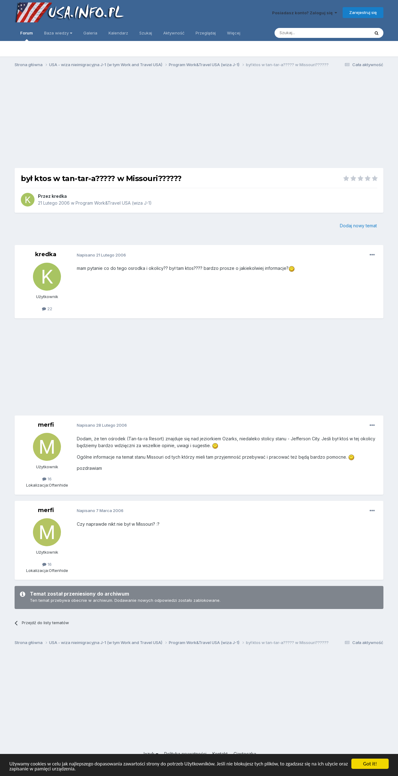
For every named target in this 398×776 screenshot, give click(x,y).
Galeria (90, 32)
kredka (59, 196)
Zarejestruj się (363, 12)
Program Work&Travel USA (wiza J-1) (114, 203)
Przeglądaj (206, 32)
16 (47, 478)
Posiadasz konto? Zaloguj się (304, 12)
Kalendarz (118, 32)
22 (47, 308)
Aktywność (173, 32)
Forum (26, 35)
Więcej (233, 32)
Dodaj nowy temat (358, 225)
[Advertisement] (199, 120)
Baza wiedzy (58, 32)
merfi (46, 424)
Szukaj (145, 32)
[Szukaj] (307, 33)
